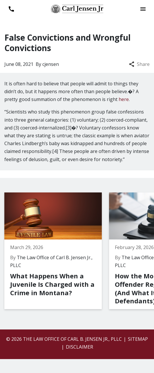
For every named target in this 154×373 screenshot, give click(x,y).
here (124, 99)
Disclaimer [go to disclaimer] (79, 347)
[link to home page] (77, 8)
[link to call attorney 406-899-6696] (11, 8)
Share (139, 64)
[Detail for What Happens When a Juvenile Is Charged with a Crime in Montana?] (56, 250)
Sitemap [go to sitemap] (138, 339)
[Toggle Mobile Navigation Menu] (142, 8)
